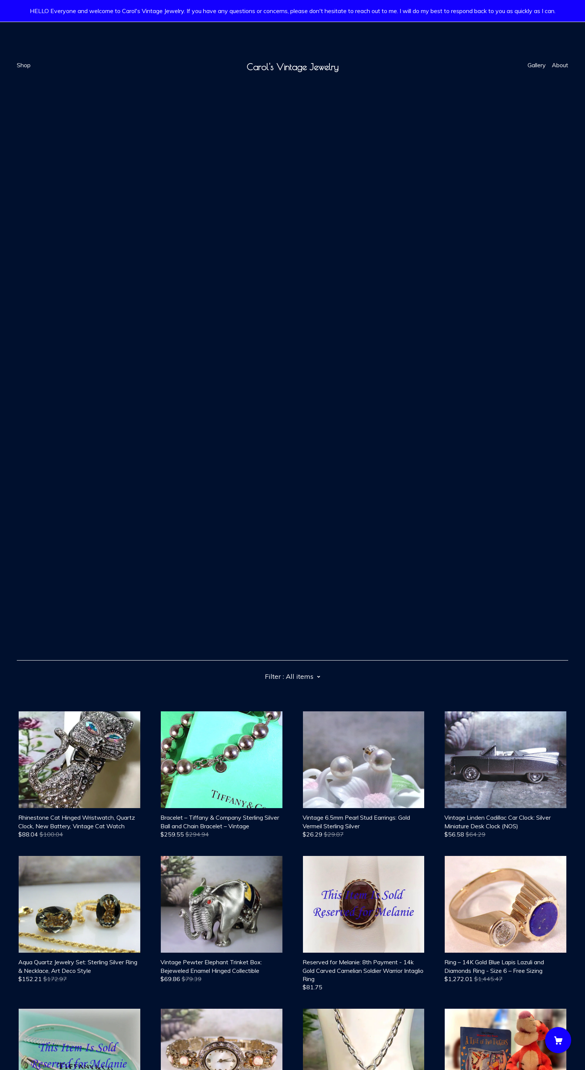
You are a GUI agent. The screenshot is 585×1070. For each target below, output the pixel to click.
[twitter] (42, 1007)
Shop (24, 65)
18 (337, 932)
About (560, 65)
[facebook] (20, 1007)
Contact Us (32, 1020)
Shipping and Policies (45, 1028)
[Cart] (558, 1040)
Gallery (537, 65)
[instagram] (53, 1007)
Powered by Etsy (40, 1049)
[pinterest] (31, 1007)
